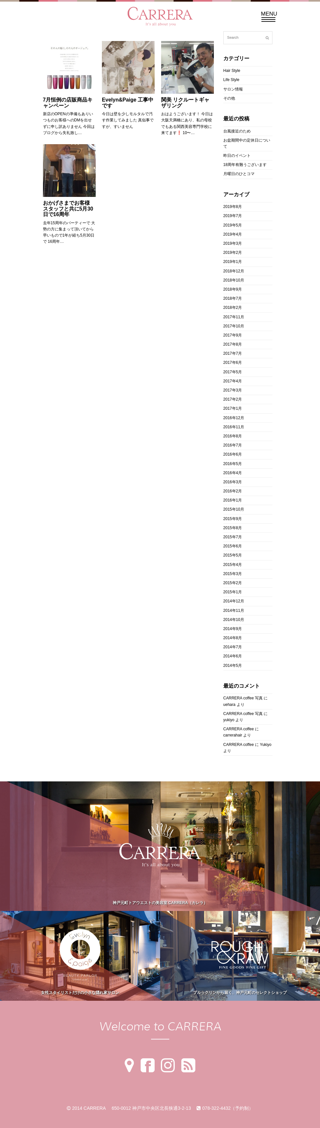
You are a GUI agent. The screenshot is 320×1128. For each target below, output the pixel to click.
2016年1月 (232, 500)
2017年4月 (232, 381)
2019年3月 (232, 243)
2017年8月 (232, 344)
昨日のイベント (237, 155)
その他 (229, 98)
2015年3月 (232, 573)
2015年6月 (232, 546)
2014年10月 (233, 619)
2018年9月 (232, 289)
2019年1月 (232, 261)
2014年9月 (232, 628)
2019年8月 (232, 206)
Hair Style (231, 70)
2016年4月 (232, 473)
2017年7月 (232, 353)
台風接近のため (237, 131)
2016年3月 (232, 482)
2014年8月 (232, 638)
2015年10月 (233, 509)
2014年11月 (233, 610)
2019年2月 (232, 252)
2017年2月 (232, 399)
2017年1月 (232, 408)
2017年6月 (232, 362)
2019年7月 (232, 215)
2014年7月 (232, 647)
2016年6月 (232, 454)
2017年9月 (232, 335)
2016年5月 (232, 463)
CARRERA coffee (238, 729)
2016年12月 (233, 418)
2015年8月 (232, 528)
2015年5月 (232, 555)
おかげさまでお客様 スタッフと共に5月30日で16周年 (68, 208)
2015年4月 (232, 564)
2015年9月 (232, 518)
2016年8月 (232, 436)
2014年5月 (232, 665)
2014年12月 (233, 601)
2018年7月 (232, 298)
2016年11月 (233, 427)
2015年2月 (232, 583)
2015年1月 (232, 592)
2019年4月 (232, 234)
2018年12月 (233, 271)
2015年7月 (232, 537)
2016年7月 (232, 445)
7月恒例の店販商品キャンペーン (68, 102)
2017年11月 (233, 317)
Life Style (231, 79)
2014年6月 (232, 656)
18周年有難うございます (245, 164)
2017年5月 (232, 372)
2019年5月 (232, 225)
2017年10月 (233, 326)
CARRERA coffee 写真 (243, 698)
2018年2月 (232, 307)
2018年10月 (233, 280)
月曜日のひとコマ (239, 174)
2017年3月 (232, 390)
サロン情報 (233, 89)
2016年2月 (232, 491)
